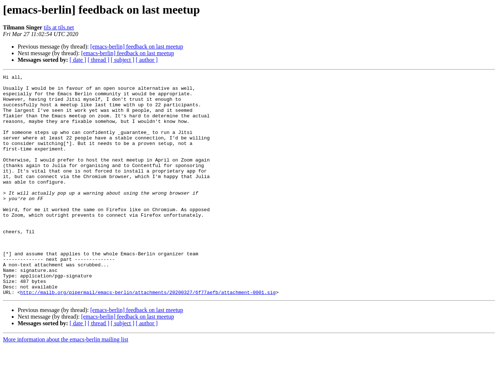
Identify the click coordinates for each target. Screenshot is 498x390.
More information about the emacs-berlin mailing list (65, 383)
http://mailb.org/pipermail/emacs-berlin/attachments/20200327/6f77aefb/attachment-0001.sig (148, 336)
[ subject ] (122, 60)
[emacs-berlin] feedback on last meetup (136, 46)
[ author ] (147, 60)
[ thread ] (98, 60)
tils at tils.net (59, 27)
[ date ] (78, 60)
